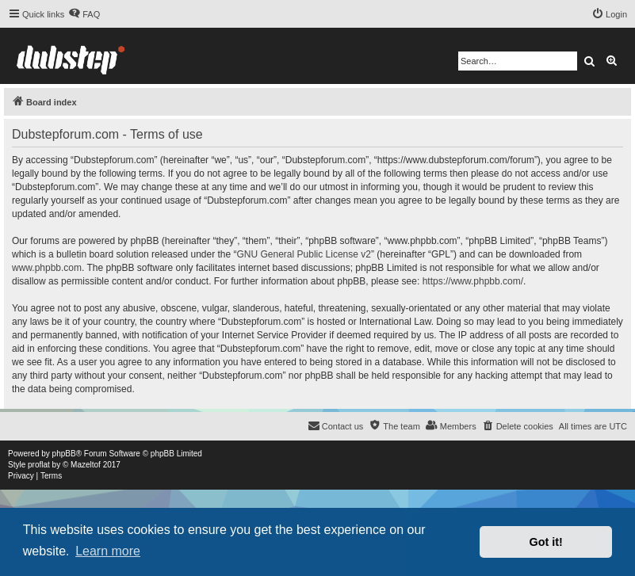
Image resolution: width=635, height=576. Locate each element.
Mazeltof (86, 464)
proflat (39, 464)
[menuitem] (84, 14)
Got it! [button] (546, 542)
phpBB (64, 453)
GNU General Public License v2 (304, 254)
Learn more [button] (107, 551)
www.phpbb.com (47, 267)
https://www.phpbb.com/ (473, 281)
